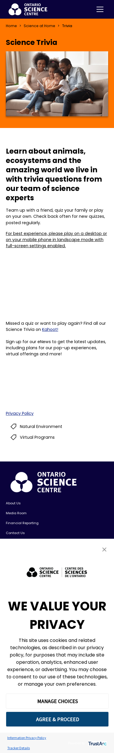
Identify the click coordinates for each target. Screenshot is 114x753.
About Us (13, 503)
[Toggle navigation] (100, 9)
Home (11, 25)
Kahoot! (50, 329)
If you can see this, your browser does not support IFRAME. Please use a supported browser (57, 384)
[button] (104, 549)
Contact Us (15, 533)
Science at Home (39, 25)
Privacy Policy (20, 413)
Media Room (16, 513)
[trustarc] (97, 743)
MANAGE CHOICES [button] (57, 701)
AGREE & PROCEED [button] (57, 719)
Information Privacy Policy (26, 738)
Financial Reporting (22, 523)
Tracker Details (18, 748)
